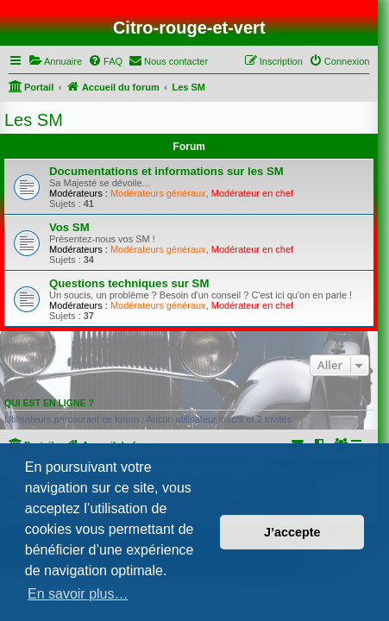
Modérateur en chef (252, 193)
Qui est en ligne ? (49, 403)
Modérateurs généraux (158, 193)
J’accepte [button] (292, 532)
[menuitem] (55, 61)
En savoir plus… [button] (78, 593)
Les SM (33, 119)
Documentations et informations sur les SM (166, 171)
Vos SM (69, 227)
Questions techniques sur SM (129, 283)
